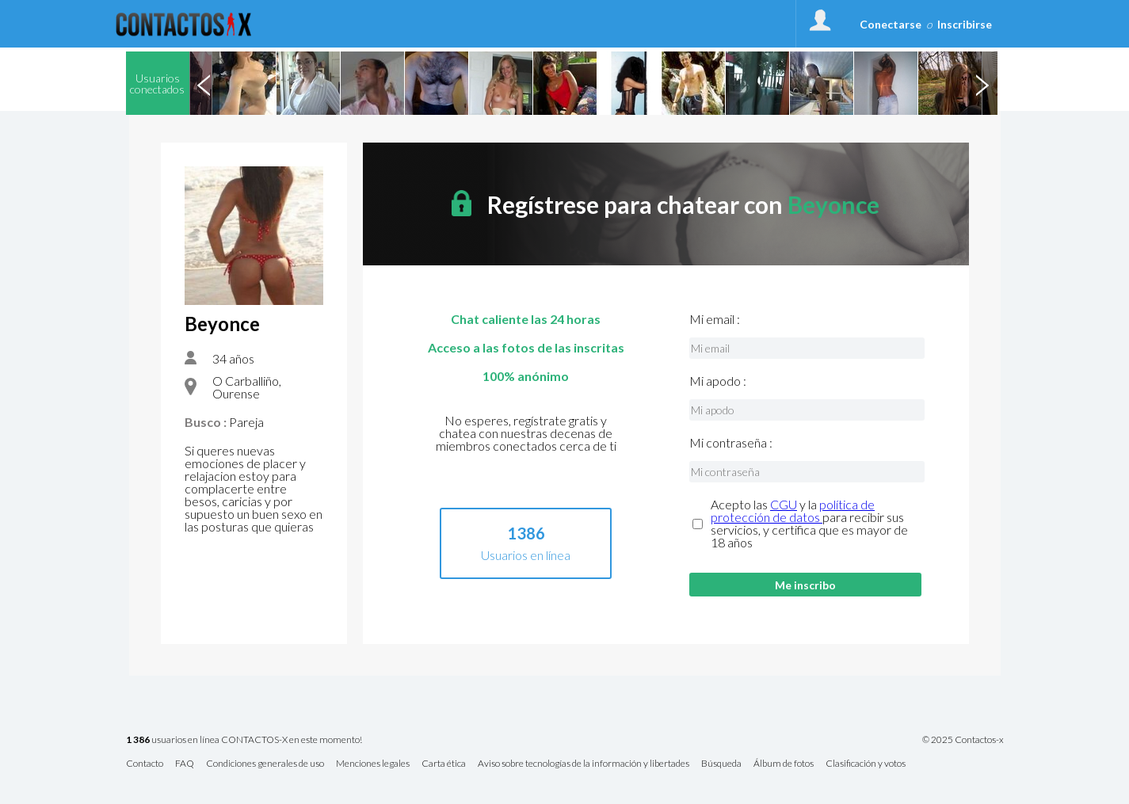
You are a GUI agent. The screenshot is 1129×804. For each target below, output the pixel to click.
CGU (783, 504)
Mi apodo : (717, 381)
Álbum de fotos (783, 764)
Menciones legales (373, 764)
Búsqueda (721, 764)
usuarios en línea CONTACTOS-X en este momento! (244, 740)
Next (982, 83)
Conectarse (890, 24)
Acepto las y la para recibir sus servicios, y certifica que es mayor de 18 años (809, 523)
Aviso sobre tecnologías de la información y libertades (583, 764)
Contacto (144, 764)
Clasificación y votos (866, 764)
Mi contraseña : (730, 442)
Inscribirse (964, 24)
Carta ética (443, 764)
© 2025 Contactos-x (963, 740)
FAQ (184, 764)
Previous (204, 83)
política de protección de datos (793, 510)
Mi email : (714, 319)
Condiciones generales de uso (265, 764)
